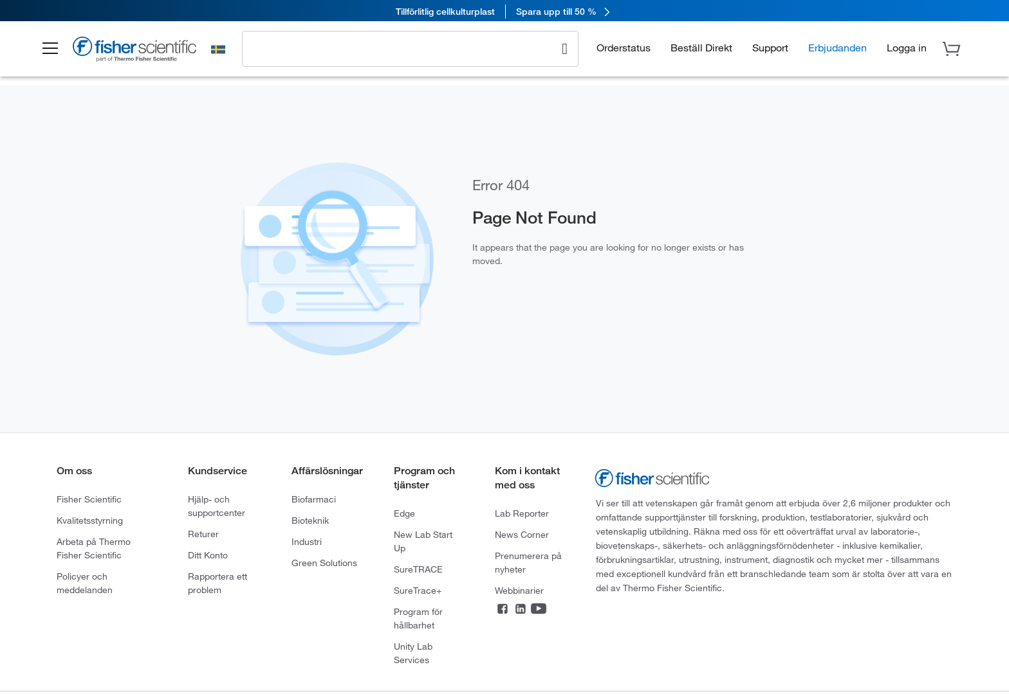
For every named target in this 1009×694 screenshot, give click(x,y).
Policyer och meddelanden (85, 583)
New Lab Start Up (423, 541)
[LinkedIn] (520, 610)
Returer (203, 533)
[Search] (564, 49)
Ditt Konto (208, 554)
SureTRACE (418, 569)
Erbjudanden (837, 48)
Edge (404, 513)
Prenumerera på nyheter (528, 562)
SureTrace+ (417, 590)
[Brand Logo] (143, 52)
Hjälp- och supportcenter (216, 506)
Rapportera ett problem (217, 583)
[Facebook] (502, 610)
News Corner (522, 534)
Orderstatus (624, 48)
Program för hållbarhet (418, 618)
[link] (504, 11)
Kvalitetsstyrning (90, 520)
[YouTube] (538, 610)
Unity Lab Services (413, 653)
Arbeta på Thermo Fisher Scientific (94, 548)
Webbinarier (519, 590)
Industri (307, 541)
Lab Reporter (522, 513)
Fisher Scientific (89, 499)
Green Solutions (324, 562)
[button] (58, 50)
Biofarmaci (314, 499)
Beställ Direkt (701, 48)
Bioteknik (310, 520)
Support (770, 48)
